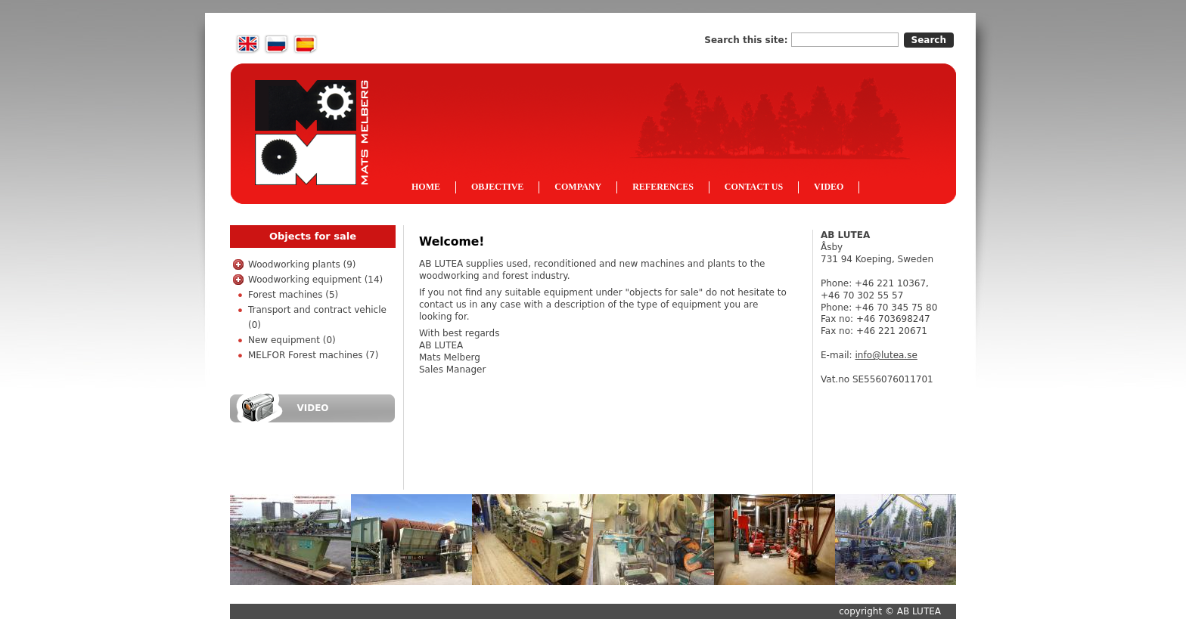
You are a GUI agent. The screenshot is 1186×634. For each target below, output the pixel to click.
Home (425, 186)
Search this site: (747, 40)
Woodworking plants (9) (302, 264)
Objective (497, 186)
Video (828, 186)
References (663, 186)
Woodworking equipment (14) (315, 279)
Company (577, 186)
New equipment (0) (292, 340)
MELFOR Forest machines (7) (313, 355)
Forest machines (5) (293, 294)
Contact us (754, 186)
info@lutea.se (886, 355)
